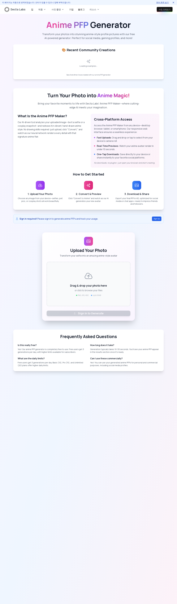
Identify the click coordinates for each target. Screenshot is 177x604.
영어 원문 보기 (162, 2)
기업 (71, 9)
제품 (42, 9)
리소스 (95, 9)
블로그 (81, 9)
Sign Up (157, 219)
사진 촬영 (58, 9)
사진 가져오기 (161, 9)
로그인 (143, 9)
